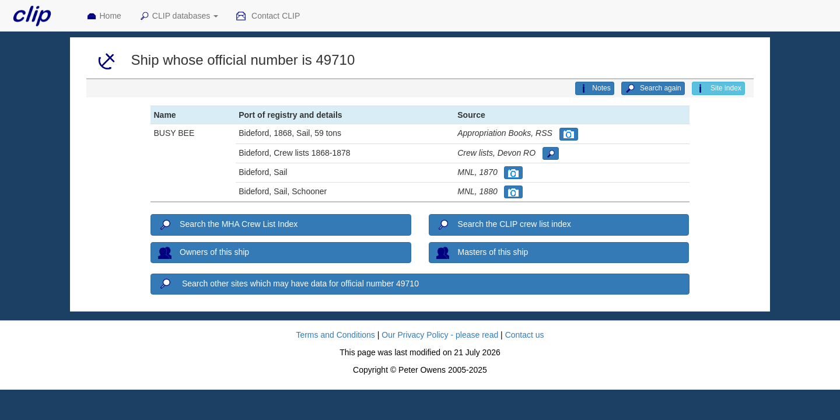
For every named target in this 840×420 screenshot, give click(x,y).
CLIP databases (178, 16)
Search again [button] (653, 88)
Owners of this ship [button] (203, 252)
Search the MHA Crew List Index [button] (228, 225)
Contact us (524, 335)
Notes (594, 88)
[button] (568, 134)
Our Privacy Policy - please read (440, 335)
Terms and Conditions (335, 335)
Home (103, 16)
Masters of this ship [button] (482, 252)
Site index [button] (718, 88)
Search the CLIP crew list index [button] (503, 225)
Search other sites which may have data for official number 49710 (288, 284)
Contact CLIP (268, 16)
